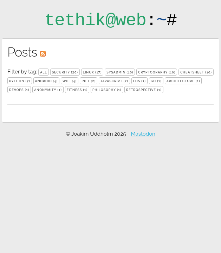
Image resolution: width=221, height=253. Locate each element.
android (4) (46, 81)
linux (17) (92, 72)
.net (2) (89, 81)
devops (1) (19, 90)
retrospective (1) (144, 90)
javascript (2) (114, 81)
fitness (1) (77, 90)
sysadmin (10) (119, 72)
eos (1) (139, 81)
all (43, 72)
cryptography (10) (156, 72)
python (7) (19, 81)
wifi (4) (70, 81)
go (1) (156, 81)
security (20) (65, 72)
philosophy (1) (107, 90)
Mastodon (143, 134)
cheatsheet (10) (196, 72)
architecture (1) (183, 81)
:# (110, 21)
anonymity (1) (48, 90)
